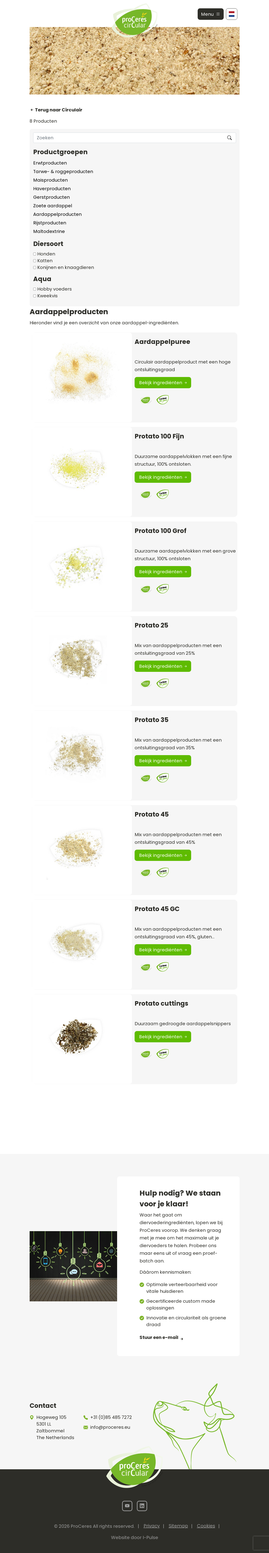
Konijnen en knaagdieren (65, 267)
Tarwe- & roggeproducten (63, 171)
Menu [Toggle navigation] (210, 14)
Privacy (152, 1526)
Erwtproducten (50, 163)
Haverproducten (52, 188)
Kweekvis (47, 296)
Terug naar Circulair (58, 110)
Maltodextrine (49, 231)
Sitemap (178, 1526)
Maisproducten (50, 180)
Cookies (206, 1526)
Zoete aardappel (52, 206)
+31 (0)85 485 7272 (111, 1417)
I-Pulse (150, 1537)
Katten (44, 260)
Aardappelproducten (57, 214)
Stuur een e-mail (159, 1337)
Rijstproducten (49, 223)
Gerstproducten (51, 197)
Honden (46, 254)
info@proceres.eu (110, 1427)
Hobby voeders (54, 289)
